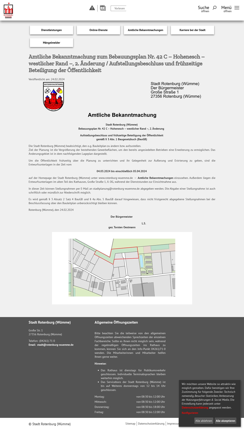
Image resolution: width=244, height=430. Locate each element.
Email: (32, 344)
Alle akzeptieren (225, 421)
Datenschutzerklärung (195, 407)
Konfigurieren (190, 413)
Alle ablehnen (203, 421)
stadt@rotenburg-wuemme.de (55, 344)
